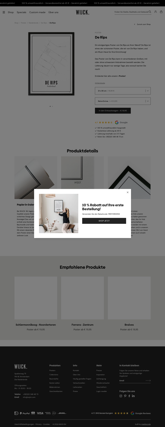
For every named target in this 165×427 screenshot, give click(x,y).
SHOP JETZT (104, 221)
